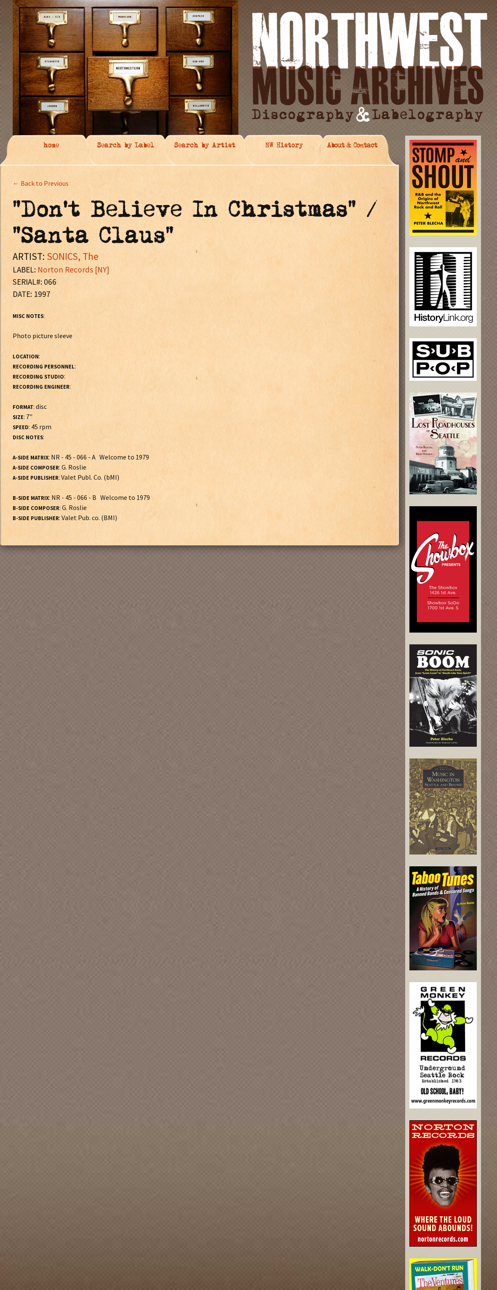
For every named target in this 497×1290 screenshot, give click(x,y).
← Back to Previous (41, 183)
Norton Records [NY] (73, 269)
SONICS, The (73, 256)
